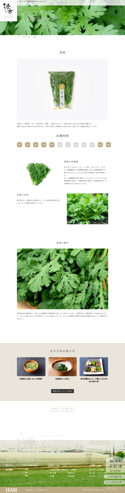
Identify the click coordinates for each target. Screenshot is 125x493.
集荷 (26, 469)
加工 (26, 472)
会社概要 (9, 470)
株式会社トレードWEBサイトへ (37, 490)
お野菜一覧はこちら (69, 465)
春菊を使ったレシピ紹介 (62, 391)
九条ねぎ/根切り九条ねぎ (59, 470)
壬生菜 (52, 476)
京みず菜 (71, 476)
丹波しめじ (72, 473)
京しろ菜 (53, 473)
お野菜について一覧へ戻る (62, 409)
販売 (26, 475)
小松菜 (73, 470)
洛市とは (9, 465)
